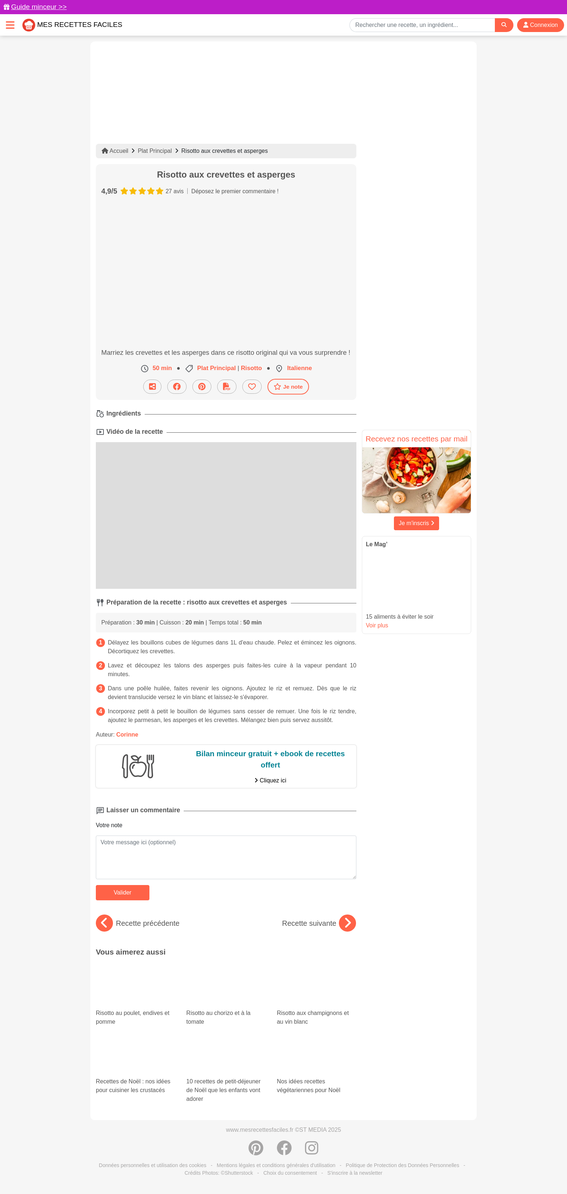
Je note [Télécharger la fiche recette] (288, 386)
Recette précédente (138, 923)
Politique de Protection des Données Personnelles (402, 1165)
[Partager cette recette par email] (152, 387)
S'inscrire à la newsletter (354, 1173)
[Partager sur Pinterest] (201, 387)
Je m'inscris (416, 523)
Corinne (127, 734)
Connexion (540, 25)
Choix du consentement (290, 1173)
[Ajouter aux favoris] (252, 387)
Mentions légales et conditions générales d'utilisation (276, 1165)
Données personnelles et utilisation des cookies (152, 1165)
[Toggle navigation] (10, 25)
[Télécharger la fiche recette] (226, 387)
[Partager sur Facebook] (177, 387)
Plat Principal (155, 151)
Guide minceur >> (39, 7)
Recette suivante (319, 923)
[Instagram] (311, 1152)
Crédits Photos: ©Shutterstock (218, 1173)
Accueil (115, 151)
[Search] (503, 25)
